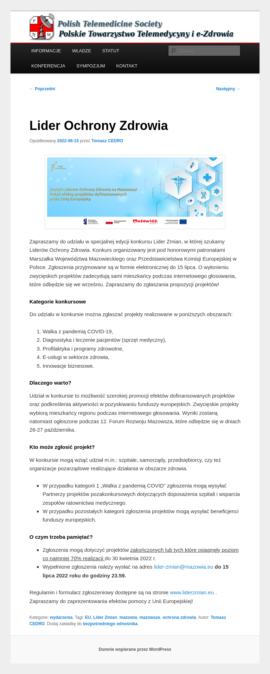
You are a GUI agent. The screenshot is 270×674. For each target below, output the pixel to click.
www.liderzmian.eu (192, 592)
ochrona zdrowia (179, 617)
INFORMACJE (46, 50)
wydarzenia (61, 617)
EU (88, 617)
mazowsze (149, 617)
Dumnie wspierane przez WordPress (135, 649)
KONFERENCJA (48, 65)
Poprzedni (42, 88)
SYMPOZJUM (90, 65)
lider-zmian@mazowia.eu (183, 567)
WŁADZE (81, 50)
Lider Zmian (105, 617)
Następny (228, 88)
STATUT (111, 50)
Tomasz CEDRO (107, 140)
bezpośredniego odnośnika (110, 623)
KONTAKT (126, 65)
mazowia (128, 617)
